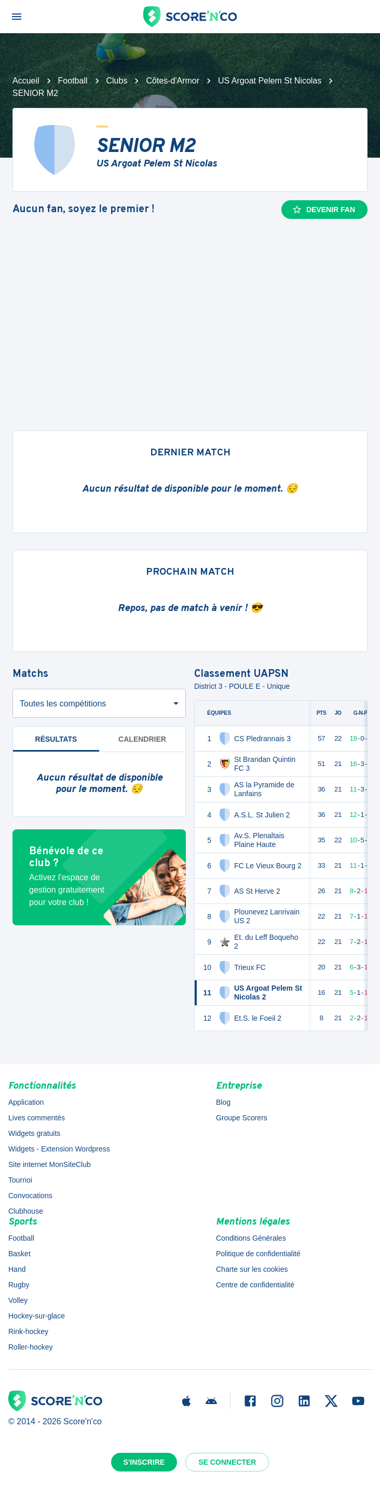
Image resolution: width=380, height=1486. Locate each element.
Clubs (117, 80)
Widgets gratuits (34, 1133)
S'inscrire (144, 1462)
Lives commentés (36, 1118)
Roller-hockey (30, 1347)
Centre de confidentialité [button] (255, 1285)
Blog (223, 1102)
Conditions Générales (251, 1238)
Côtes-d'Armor (172, 80)
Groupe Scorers (241, 1118)
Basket (19, 1253)
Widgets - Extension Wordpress (59, 1149)
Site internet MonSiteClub (49, 1164)
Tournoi (20, 1180)
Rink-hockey (28, 1331)
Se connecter (227, 1462)
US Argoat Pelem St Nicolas (269, 80)
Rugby (18, 1285)
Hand (16, 1269)
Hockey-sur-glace (36, 1316)
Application (26, 1102)
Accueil (25, 80)
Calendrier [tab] (142, 739)
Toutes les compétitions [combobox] (63, 703)
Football (73, 80)
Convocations (30, 1195)
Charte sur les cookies (252, 1269)
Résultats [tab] (56, 739)
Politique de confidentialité (258, 1253)
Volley (18, 1300)
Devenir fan (323, 209)
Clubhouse (25, 1211)
